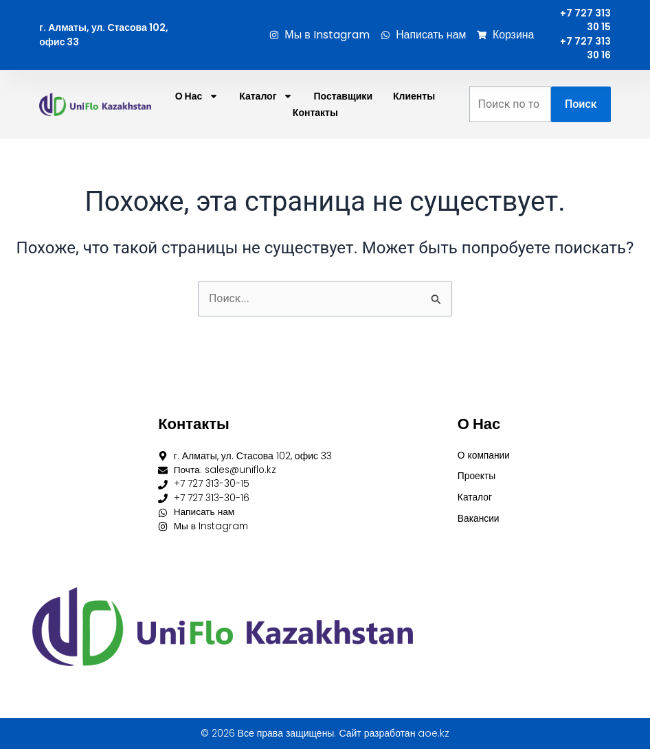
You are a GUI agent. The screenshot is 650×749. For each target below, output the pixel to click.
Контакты (315, 114)
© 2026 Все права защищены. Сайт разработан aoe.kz (325, 733)
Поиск (581, 105)
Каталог (475, 497)
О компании (484, 454)
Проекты (477, 476)
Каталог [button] (266, 97)
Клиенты (414, 97)
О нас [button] (197, 97)
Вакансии (479, 518)
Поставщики (342, 97)
